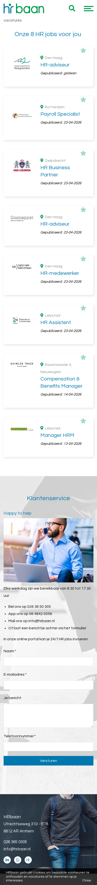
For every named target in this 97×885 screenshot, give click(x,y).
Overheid (52, 388)
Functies (21, 497)
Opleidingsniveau (30, 329)
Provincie (22, 277)
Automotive (52, 417)
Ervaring (21, 446)
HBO (52, 337)
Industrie (52, 410)
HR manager (52, 534)
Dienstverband (27, 240)
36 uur (26, 212)
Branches (22, 380)
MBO (52, 351)
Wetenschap (52, 403)
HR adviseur (52, 506)
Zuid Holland (52, 286)
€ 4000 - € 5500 (52, 593)
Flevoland (52, 293)
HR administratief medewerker (52, 513)
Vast (52, 249)
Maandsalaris (26, 577)
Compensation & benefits (52, 527)
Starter (52, 468)
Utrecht (52, 300)
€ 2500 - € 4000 (52, 600)
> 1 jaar (52, 461)
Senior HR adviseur (52, 549)
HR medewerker (52, 520)
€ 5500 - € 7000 (52, 586)
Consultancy (52, 396)
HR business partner (52, 541)
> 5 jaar (52, 454)
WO (52, 344)
